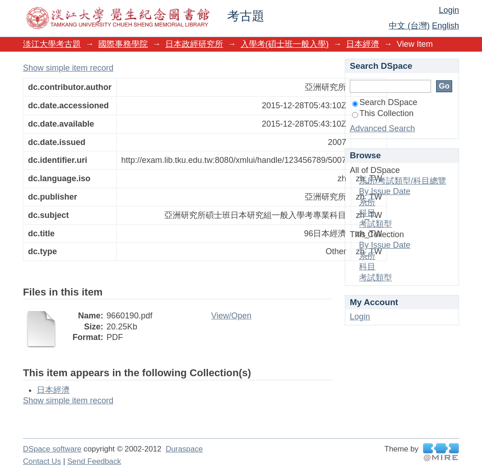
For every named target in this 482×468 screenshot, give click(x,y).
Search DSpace (384, 102)
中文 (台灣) (409, 25)
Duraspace (184, 449)
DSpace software (52, 449)
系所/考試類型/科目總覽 (402, 180)
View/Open (231, 315)
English (445, 25)
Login (449, 10)
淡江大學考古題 (52, 44)
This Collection (383, 113)
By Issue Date (384, 191)
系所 (367, 202)
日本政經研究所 (194, 44)
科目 (367, 212)
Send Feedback (94, 461)
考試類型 (375, 223)
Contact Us (42, 461)
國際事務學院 (123, 44)
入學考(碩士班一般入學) (285, 44)
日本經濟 (362, 44)
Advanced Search (382, 128)
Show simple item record (68, 67)
